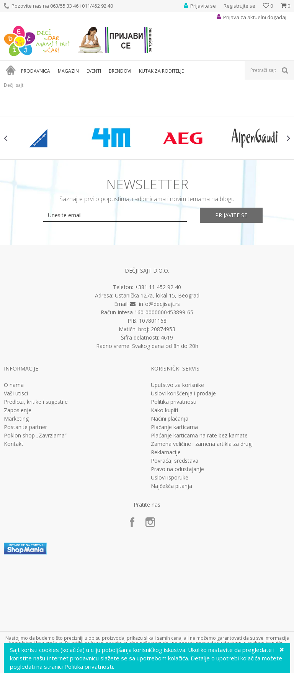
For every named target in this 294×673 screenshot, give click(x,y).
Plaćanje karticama (174, 427)
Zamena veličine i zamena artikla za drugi (202, 444)
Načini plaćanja (169, 419)
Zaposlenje (17, 410)
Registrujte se (239, 5)
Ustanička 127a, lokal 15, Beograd (157, 295)
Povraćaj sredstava (174, 461)
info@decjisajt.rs (159, 303)
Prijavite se (231, 215)
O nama (14, 385)
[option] (39, 138)
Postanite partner (25, 427)
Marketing (16, 419)
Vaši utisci (16, 393)
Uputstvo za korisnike (177, 385)
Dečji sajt (13, 85)
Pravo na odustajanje (177, 469)
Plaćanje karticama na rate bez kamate (199, 435)
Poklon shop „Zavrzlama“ (35, 435)
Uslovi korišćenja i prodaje (183, 393)
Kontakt (13, 444)
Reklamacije (166, 452)
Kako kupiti (164, 410)
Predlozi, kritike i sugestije (36, 402)
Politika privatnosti (173, 402)
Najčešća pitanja (171, 486)
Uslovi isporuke (169, 478)
